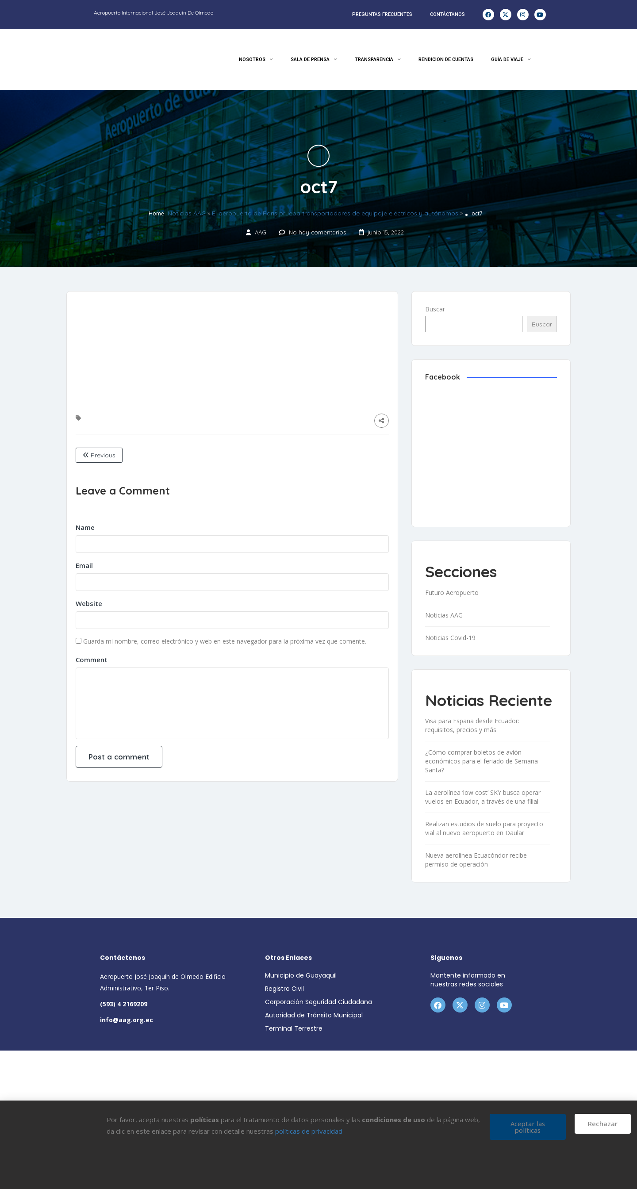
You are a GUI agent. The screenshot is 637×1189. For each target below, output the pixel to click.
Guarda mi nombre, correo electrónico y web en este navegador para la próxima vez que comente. (224, 641)
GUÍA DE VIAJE (511, 60)
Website (89, 603)
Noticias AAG (187, 214)
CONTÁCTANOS (447, 14)
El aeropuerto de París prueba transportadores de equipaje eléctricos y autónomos (335, 214)
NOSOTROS (256, 60)
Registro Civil (284, 988)
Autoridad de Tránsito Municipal (314, 1015)
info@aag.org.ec (126, 1020)
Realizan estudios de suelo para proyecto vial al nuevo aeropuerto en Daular (484, 828)
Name (85, 527)
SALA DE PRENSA (314, 60)
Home (156, 214)
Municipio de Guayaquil (301, 975)
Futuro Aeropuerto (452, 592)
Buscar (435, 309)
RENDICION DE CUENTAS (445, 59)
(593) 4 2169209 (123, 1004)
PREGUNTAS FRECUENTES (382, 14)
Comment (91, 659)
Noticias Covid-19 (450, 637)
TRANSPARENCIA (378, 60)
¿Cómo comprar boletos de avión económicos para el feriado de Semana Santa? (481, 761)
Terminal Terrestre (293, 1028)
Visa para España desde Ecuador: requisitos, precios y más (472, 725)
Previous (99, 455)
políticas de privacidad (308, 1131)
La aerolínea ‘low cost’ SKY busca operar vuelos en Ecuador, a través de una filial (483, 796)
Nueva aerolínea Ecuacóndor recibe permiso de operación (476, 859)
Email (84, 565)
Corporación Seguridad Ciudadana (318, 1001)
